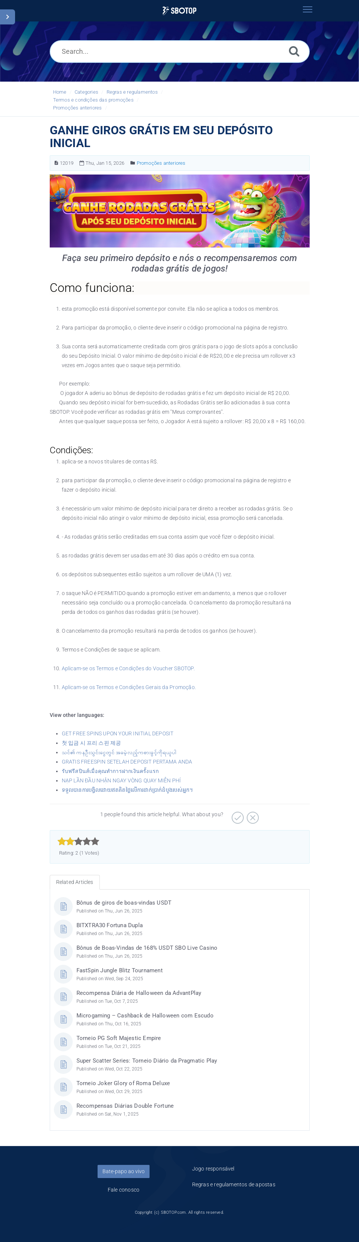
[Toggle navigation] (307, 9)
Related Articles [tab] (74, 882)
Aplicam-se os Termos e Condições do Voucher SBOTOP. (128, 668)
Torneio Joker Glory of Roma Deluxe (123, 1083)
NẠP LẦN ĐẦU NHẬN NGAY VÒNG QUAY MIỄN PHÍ (121, 780)
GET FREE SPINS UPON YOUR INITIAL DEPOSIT (118, 733)
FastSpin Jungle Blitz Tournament (119, 970)
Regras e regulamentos (132, 92)
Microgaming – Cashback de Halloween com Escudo (145, 1015)
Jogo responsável (213, 1169)
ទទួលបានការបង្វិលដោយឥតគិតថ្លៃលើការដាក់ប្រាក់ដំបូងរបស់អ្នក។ (127, 790)
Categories (86, 92)
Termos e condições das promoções (93, 100)
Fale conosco (123, 1190)
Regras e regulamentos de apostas (233, 1184)
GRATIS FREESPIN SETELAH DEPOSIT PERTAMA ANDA (127, 762)
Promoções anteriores (77, 108)
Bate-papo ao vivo (123, 1171)
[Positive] (237, 815)
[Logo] (179, 11)
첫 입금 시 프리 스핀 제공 (91, 743)
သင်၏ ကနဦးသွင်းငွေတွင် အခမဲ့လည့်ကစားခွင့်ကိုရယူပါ (119, 752)
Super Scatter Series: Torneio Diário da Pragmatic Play (146, 1060)
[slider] (78, 841)
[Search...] (180, 51)
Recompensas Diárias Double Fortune (125, 1105)
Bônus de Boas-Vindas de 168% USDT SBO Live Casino (147, 947)
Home (60, 92)
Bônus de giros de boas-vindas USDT (124, 902)
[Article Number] (56, 163)
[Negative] (252, 815)
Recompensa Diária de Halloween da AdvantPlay (139, 993)
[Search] (294, 51)
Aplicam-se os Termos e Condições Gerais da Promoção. (129, 687)
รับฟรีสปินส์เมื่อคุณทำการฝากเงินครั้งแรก (110, 771)
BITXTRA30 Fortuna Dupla (109, 925)
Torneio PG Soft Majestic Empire (118, 1038)
